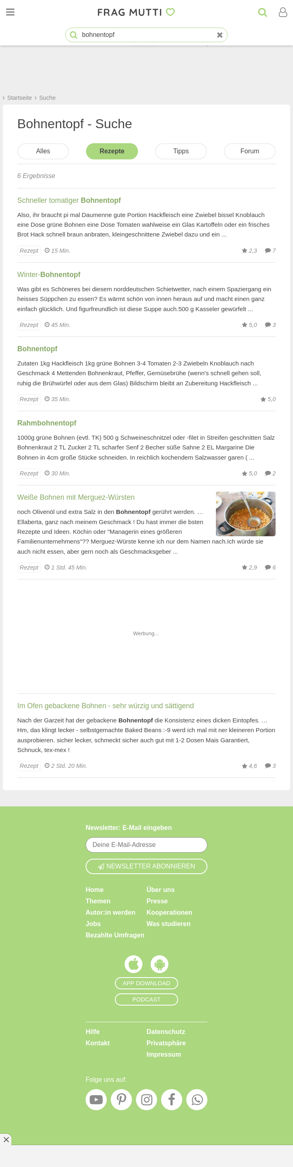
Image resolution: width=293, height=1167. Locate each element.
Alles (43, 151)
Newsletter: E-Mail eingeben (129, 827)
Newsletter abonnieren (146, 866)
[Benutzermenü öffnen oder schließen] (283, 12)
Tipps (181, 151)
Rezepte (111, 151)
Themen (98, 901)
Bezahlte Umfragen (115, 935)
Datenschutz (165, 1031)
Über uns (160, 889)
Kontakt (98, 1043)
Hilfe (93, 1031)
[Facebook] (171, 1101)
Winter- (48, 275)
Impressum (163, 1054)
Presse (157, 901)
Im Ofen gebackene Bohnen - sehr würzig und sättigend (105, 706)
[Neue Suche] (220, 35)
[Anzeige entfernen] (5, 1139)
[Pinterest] (121, 1101)
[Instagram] (146, 1101)
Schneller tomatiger (69, 200)
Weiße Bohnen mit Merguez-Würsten (76, 497)
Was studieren (168, 923)
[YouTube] (96, 1101)
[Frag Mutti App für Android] (159, 966)
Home (94, 889)
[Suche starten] (74, 35)
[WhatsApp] (196, 1101)
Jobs (93, 923)
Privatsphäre (166, 1043)
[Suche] (262, 12)
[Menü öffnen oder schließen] (10, 12)
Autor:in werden (111, 912)
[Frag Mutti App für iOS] (133, 966)
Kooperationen (169, 912)
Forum (250, 151)
